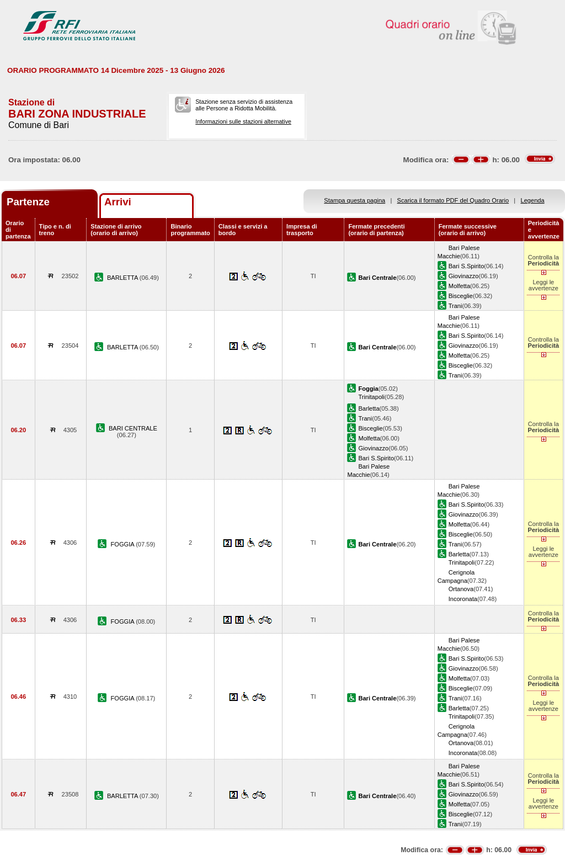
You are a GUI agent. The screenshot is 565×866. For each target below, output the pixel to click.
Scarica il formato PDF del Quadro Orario (453, 200)
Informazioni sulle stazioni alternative (243, 121)
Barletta (368, 408)
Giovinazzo (464, 276)
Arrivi (117, 202)
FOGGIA (123, 544)
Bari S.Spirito (466, 266)
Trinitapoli (371, 397)
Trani (455, 305)
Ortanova (461, 589)
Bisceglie (461, 296)
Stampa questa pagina (354, 200)
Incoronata (463, 599)
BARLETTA (123, 277)
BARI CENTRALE (133, 428)
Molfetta (459, 286)
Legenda (533, 200)
